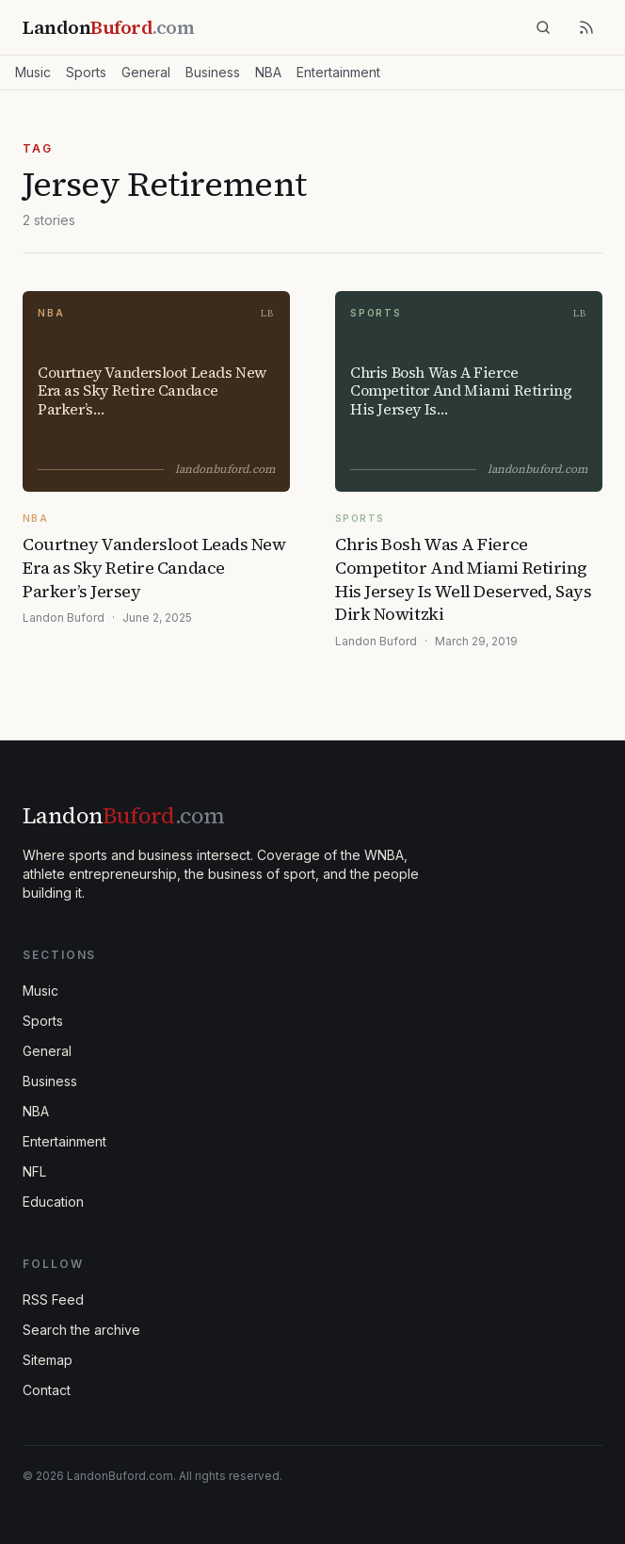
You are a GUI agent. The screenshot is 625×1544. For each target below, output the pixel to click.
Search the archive (81, 1330)
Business (212, 72)
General (145, 72)
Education (53, 1202)
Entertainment (338, 72)
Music (33, 72)
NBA (268, 72)
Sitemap (47, 1360)
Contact (47, 1390)
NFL (34, 1171)
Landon (123, 815)
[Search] (543, 27)
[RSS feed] (586, 27)
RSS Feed (53, 1300)
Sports (86, 72)
